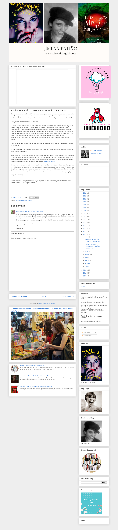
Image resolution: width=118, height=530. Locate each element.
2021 (85, 208)
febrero (87, 263)
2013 (85, 231)
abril (86, 257)
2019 (85, 214)
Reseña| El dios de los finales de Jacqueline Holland (36, 386)
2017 (85, 219)
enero (87, 266)
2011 (85, 270)
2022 (85, 205)
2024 (85, 199)
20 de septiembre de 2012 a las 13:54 (31, 211)
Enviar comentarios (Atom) (46, 303)
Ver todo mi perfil (96, 153)
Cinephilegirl (97, 150)
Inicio (44, 296)
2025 (85, 196)
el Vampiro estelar (49, 161)
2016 (85, 222)
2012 (85, 234)
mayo (87, 254)
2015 (85, 225)
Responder (19, 228)
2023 (85, 202)
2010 (85, 273)
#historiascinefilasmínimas (24, 200)
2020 (85, 211)
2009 (85, 276)
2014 (85, 228)
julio (86, 237)
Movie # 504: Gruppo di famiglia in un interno (92, 240)
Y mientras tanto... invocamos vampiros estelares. (92, 246)
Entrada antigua (68, 296)
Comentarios (87, 336)
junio (86, 251)
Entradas (86, 332)
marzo (87, 260)
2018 (85, 217)
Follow (83, 287)
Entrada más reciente (19, 296)
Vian (17, 211)
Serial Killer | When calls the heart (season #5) (34, 376)
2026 (85, 193)
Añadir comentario (17, 233)
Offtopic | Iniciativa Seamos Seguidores (32, 365)
